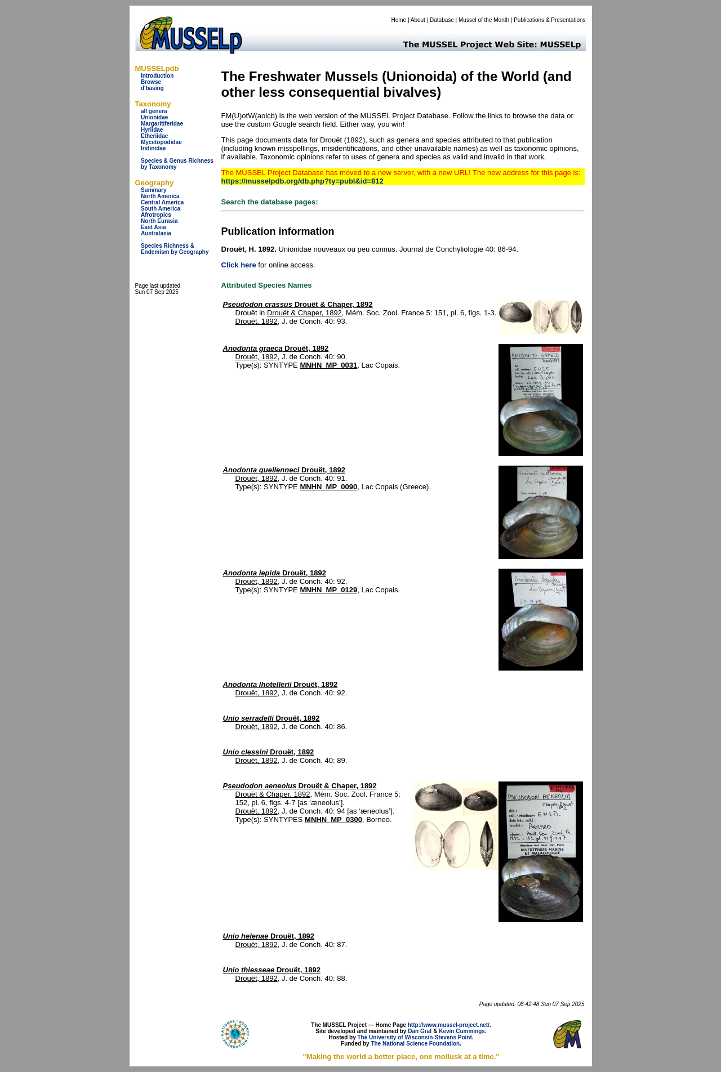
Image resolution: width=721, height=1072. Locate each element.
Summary (154, 190)
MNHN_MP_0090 (328, 487)
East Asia (153, 227)
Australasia (156, 233)
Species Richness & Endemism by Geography (175, 249)
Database (442, 20)
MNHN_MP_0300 (333, 819)
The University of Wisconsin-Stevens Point (415, 1037)
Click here (238, 265)
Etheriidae (154, 136)
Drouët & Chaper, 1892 (298, 304)
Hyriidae (152, 130)
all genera (154, 111)
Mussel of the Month (484, 20)
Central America (162, 202)
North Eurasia (159, 221)
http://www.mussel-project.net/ (448, 1025)
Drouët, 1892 (256, 321)
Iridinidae (153, 148)
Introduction (157, 76)
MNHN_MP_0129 (328, 590)
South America (160, 209)
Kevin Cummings (462, 1031)
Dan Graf (419, 1031)
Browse (151, 82)
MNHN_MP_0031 (328, 365)
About (418, 20)
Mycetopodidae (161, 142)
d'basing (152, 88)
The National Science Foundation (415, 1043)
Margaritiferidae (162, 123)
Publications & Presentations (549, 20)
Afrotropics (156, 215)
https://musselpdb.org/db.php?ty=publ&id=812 (302, 181)
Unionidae (154, 117)
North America (160, 196)
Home (398, 20)
